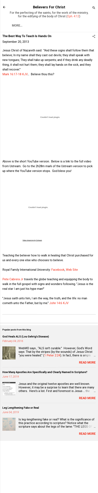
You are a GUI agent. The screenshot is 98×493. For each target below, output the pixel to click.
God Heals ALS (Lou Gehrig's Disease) (25, 336)
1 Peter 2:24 (52, 355)
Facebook (58, 269)
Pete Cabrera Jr (12, 279)
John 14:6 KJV (59, 303)
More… (17, 25)
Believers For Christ (49, 7)
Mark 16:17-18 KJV (14, 74)
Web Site (72, 269)
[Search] (94, 8)
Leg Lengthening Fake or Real (20, 407)
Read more (87, 362)
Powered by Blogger (49, 485)
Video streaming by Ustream (32, 240)
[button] (94, 37)
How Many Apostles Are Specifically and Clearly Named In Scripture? (44, 372)
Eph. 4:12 (73, 16)
